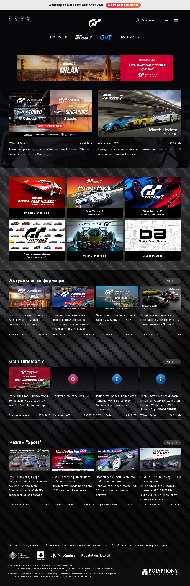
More (170, 280)
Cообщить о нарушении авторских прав (139, 545)
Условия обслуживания (24, 545)
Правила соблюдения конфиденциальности (76, 545)
